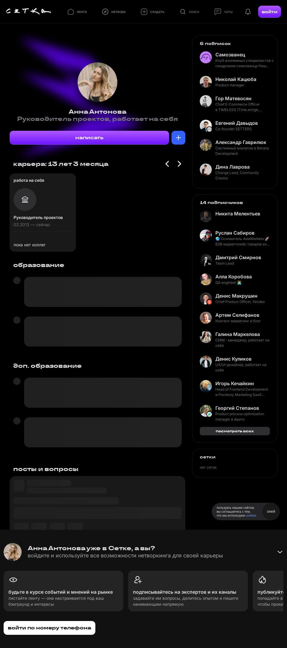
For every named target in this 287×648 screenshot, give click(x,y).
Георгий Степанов (237, 408)
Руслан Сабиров (235, 233)
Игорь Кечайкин (234, 383)
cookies (251, 515)
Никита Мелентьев (237, 214)
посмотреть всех (235, 431)
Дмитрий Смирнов (238, 257)
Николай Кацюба (235, 79)
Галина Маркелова (237, 334)
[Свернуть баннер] (279, 552)
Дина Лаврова (232, 167)
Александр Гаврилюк (240, 142)
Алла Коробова (233, 277)
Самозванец (230, 55)
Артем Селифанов (237, 315)
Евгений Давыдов (236, 123)
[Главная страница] (28, 11)
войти (269, 12)
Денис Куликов (233, 359)
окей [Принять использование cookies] (271, 511)
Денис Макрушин (236, 296)
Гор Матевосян (233, 98)
